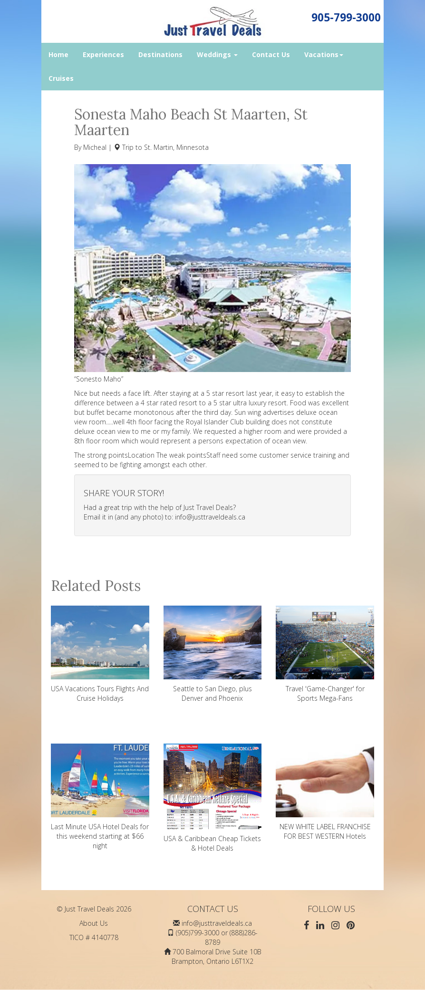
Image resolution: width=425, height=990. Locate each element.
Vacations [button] (323, 54)
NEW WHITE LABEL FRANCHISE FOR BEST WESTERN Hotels (325, 792)
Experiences (103, 54)
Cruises (61, 78)
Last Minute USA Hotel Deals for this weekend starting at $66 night (100, 797)
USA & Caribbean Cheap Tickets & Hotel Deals (213, 798)
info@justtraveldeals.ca (210, 516)
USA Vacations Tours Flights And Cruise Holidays (100, 654)
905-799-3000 (346, 17)
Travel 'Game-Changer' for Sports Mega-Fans (325, 654)
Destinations (160, 54)
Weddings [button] (217, 54)
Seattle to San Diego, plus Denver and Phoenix (213, 654)
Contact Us (271, 54)
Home (58, 54)
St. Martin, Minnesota (176, 147)
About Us (93, 923)
